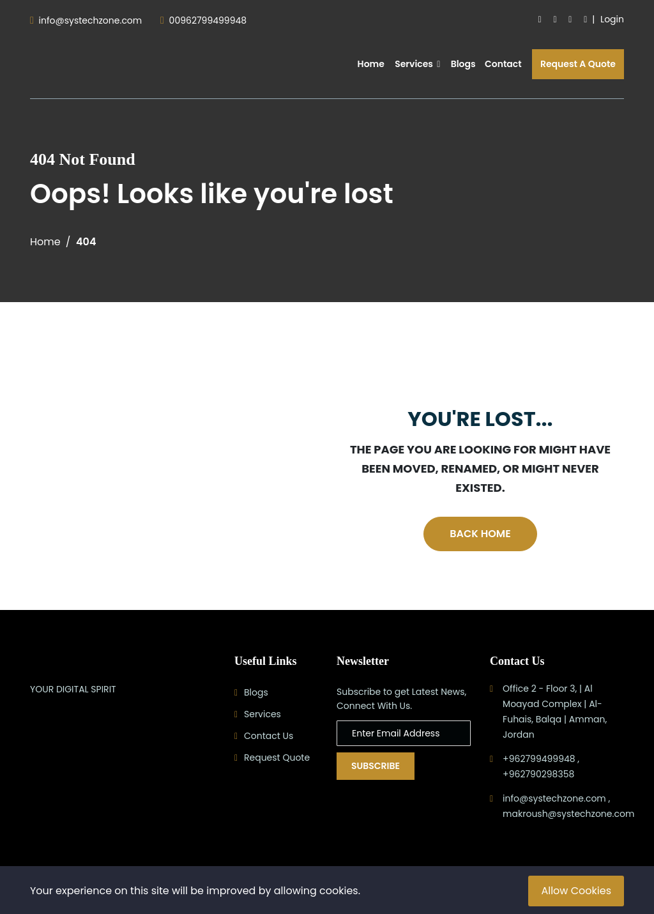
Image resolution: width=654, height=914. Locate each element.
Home (371, 63)
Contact (503, 63)
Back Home (480, 533)
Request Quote (277, 757)
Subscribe (375, 765)
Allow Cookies (576, 890)
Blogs (463, 63)
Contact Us (268, 735)
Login (612, 19)
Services (417, 63)
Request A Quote (578, 63)
